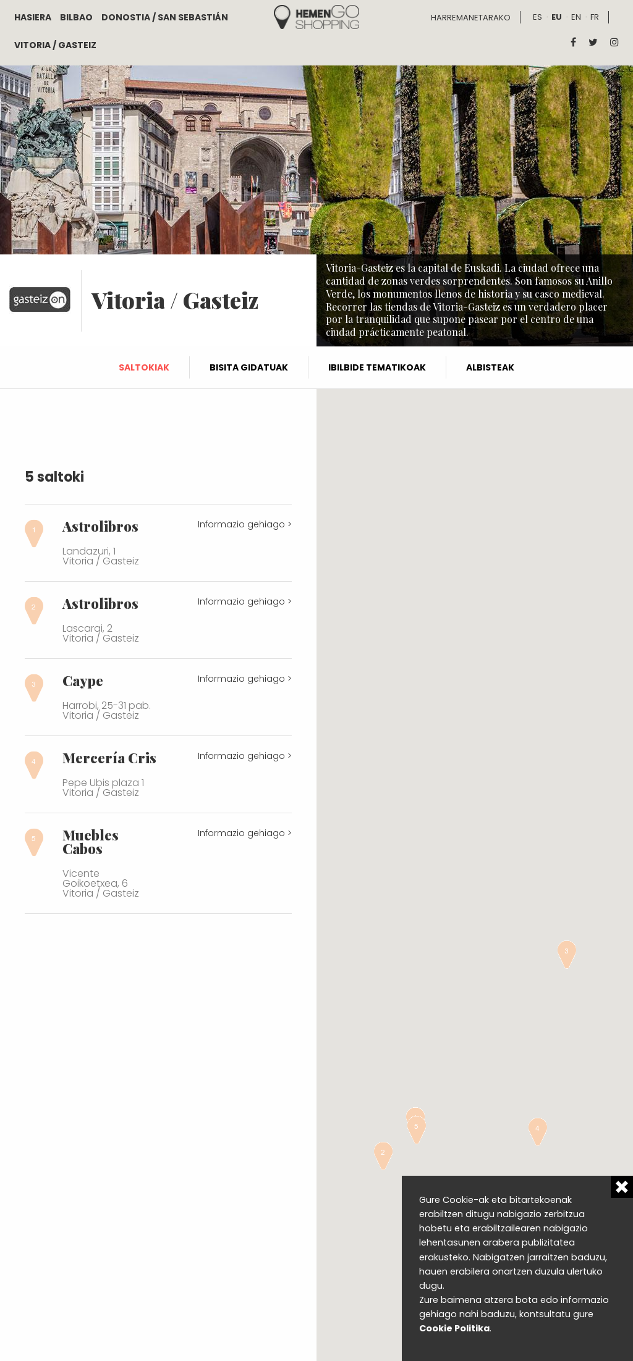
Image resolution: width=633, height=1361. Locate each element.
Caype (82, 680)
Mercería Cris (109, 757)
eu (556, 17)
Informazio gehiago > (245, 524)
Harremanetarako (471, 18)
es (537, 17)
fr (594, 17)
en (576, 17)
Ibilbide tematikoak (377, 367)
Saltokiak (144, 367)
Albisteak (490, 367)
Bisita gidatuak (249, 367)
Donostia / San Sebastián (164, 17)
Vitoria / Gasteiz (55, 45)
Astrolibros (100, 526)
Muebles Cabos (90, 842)
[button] (383, 1156)
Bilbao (76, 17)
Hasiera (32, 17)
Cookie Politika (454, 1328)
